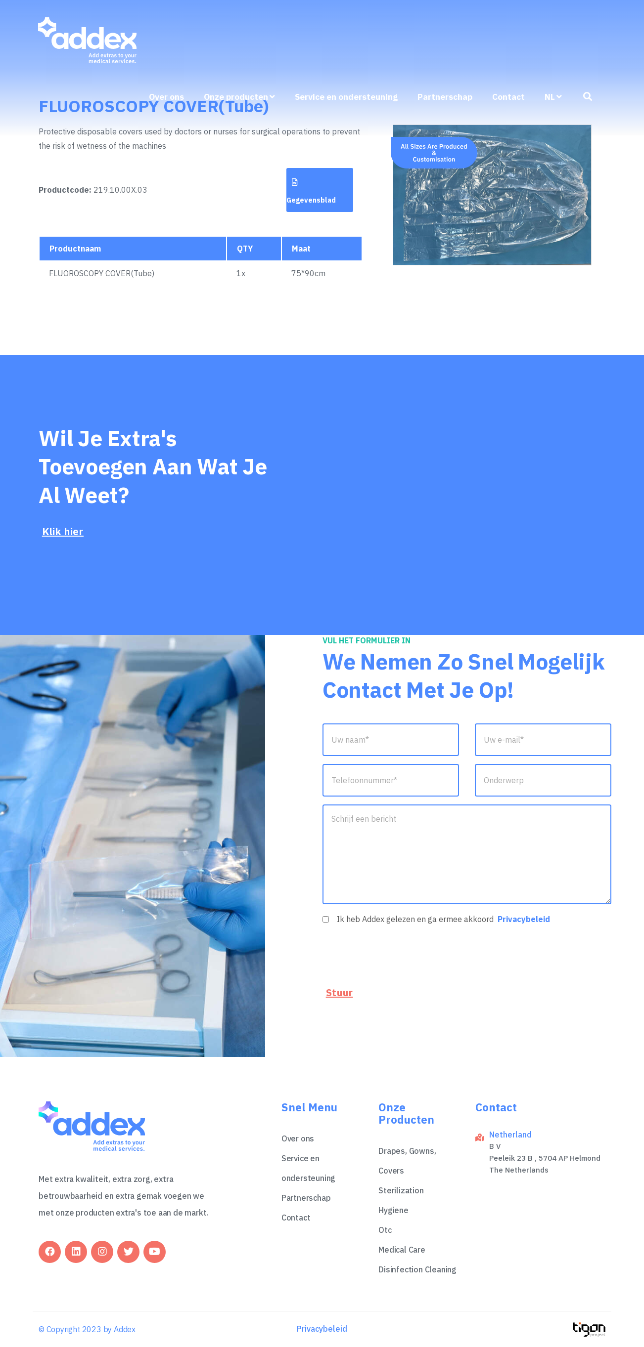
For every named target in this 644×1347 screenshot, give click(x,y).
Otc (384, 1230)
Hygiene (393, 1210)
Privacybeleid (524, 919)
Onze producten (239, 96)
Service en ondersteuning (346, 96)
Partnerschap (444, 96)
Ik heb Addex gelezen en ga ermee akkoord (443, 919)
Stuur (339, 992)
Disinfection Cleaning (417, 1269)
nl (553, 96)
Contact (508, 96)
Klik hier (63, 531)
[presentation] (397, 953)
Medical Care (401, 1250)
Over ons (166, 96)
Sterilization (400, 1190)
